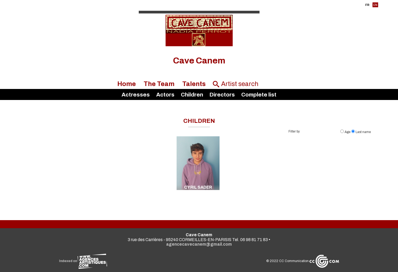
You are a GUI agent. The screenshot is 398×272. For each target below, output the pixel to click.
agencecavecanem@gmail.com (199, 244)
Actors (165, 95)
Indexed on (83, 261)
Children (192, 95)
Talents (194, 83)
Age (345, 132)
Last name (361, 132)
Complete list (258, 95)
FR (367, 4)
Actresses (136, 95)
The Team (159, 83)
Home (126, 83)
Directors (222, 95)
